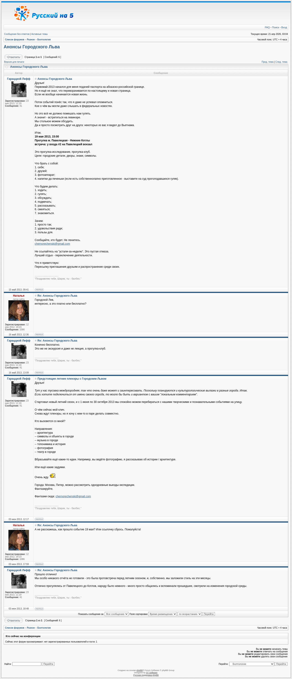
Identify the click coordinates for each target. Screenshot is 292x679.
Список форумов (14, 39)
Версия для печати (14, 62)
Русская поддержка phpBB (146, 675)
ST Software (151, 672)
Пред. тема (268, 62)
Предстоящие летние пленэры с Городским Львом (71, 378)
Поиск (275, 27)
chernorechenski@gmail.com (52, 243)
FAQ (267, 27)
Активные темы (39, 34)
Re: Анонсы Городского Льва (57, 295)
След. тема (281, 62)
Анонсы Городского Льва (32, 46)
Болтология (44, 39)
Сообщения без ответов (16, 34)
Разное (31, 39)
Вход (284, 27)
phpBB (139, 670)
